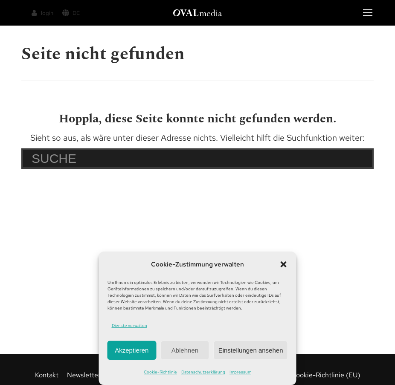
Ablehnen (184, 350)
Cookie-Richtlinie (160, 372)
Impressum (240, 372)
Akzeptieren (131, 350)
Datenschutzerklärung (203, 372)
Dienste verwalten (129, 325)
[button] (283, 264)
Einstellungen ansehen (250, 350)
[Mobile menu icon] (368, 13)
